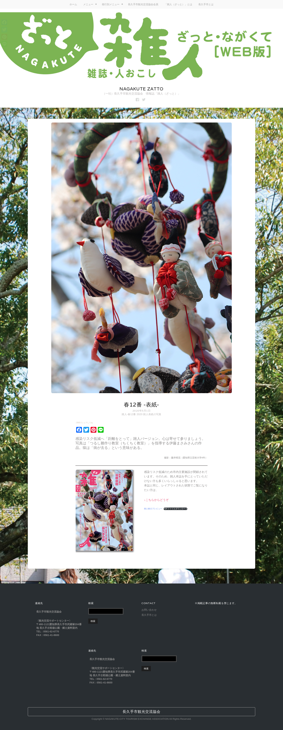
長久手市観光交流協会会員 (143, 4)
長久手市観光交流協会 (141, 711)
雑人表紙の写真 (152, 414)
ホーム (73, 4)
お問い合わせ (149, 609)
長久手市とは (206, 4)
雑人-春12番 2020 (132, 414)
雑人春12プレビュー (153, 509)
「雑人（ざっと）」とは (178, 4)
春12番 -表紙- (141, 404)
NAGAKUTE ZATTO (141, 89)
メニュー (88, 4)
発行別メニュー (110, 4)
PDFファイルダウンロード (175, 509)
